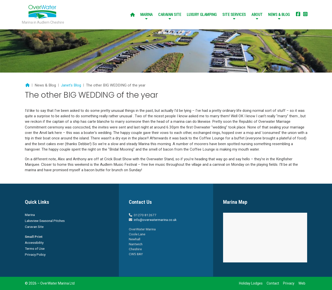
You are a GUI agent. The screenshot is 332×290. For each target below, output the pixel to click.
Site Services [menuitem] (234, 14)
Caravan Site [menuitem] (169, 14)
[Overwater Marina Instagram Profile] (305, 14)
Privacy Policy (35, 254)
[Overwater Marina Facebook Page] (298, 14)
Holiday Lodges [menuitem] (251, 283)
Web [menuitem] (301, 283)
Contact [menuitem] (273, 283)
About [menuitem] (257, 14)
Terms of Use (35, 248)
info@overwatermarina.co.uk (155, 220)
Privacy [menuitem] (288, 283)
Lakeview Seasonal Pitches (45, 221)
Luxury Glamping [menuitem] (202, 14)
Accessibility (34, 243)
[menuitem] (133, 15)
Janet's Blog (71, 85)
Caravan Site (34, 227)
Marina (30, 215)
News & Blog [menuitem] (279, 14)
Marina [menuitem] (146, 14)
